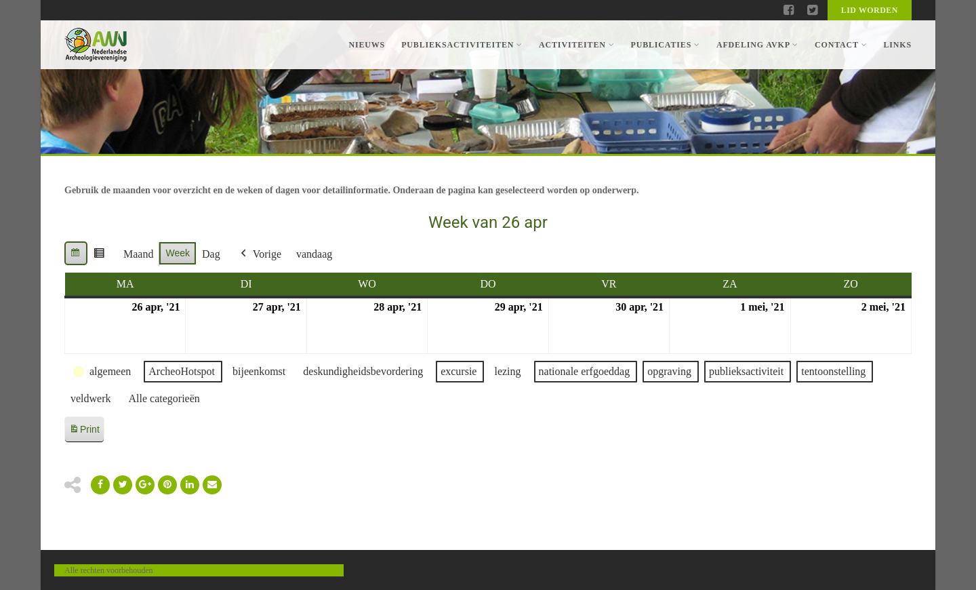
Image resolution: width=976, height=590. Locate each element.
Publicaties (664, 45)
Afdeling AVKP (757, 45)
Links (897, 45)
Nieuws (366, 45)
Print (84, 431)
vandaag (314, 254)
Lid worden (869, 10)
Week (177, 253)
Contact (841, 45)
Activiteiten (576, 45)
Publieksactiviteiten (462, 45)
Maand (138, 254)
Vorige (259, 254)
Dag (211, 254)
